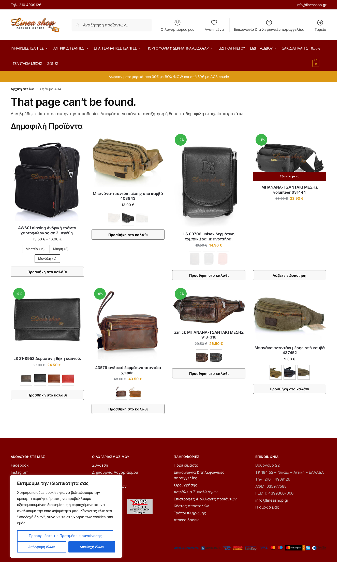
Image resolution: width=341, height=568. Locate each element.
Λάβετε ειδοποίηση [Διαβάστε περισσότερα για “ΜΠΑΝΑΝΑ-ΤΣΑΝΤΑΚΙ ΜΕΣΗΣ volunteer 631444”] (289, 275)
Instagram (19, 472)
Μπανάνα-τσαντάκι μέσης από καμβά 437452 (290, 350)
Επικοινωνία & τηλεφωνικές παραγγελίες (269, 25)
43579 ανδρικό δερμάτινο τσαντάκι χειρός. (128, 370)
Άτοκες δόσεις (187, 519)
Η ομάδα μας (267, 507)
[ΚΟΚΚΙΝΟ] (68, 378)
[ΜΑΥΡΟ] (128, 218)
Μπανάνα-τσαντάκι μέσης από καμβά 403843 (128, 196)
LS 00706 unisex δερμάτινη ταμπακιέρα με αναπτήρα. (208, 236)
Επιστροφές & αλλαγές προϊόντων (205, 499)
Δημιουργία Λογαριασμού (115, 472)
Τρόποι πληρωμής (190, 513)
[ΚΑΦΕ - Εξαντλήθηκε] (114, 218)
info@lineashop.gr (311, 5)
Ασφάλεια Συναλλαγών (196, 491)
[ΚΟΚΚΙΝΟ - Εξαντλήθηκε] (222, 258)
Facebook (19, 465)
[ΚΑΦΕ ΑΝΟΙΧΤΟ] (54, 378)
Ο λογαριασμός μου (177, 25)
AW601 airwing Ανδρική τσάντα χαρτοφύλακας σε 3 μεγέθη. (47, 230)
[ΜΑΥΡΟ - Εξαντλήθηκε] (208, 258)
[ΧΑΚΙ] (303, 372)
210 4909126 (30, 5)
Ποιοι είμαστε (186, 465)
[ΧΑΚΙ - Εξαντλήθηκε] (142, 218)
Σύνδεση (100, 465)
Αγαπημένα (214, 25)
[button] (319, 55)
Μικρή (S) (61, 249)
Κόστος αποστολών (191, 505)
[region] (66, 516)
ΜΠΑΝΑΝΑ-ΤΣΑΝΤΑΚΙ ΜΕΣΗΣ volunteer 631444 (289, 190)
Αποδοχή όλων (92, 547)
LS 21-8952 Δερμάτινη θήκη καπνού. (47, 358)
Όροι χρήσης (185, 485)
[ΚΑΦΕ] (26, 378)
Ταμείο (320, 25)
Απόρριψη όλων (41, 547)
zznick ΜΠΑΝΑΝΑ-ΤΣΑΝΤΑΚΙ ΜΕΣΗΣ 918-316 (209, 335)
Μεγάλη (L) (47, 258)
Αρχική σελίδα (22, 89)
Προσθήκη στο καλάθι (47, 272)
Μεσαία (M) (35, 249)
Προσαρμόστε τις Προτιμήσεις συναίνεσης (65, 535)
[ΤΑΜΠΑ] (135, 392)
